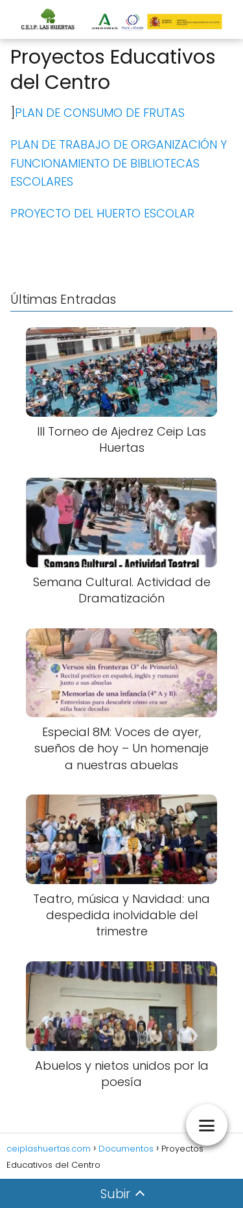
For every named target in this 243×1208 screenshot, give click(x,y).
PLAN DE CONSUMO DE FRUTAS (100, 113)
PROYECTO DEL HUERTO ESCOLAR (102, 213)
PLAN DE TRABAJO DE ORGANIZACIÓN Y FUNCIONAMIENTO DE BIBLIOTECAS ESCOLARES (118, 163)
